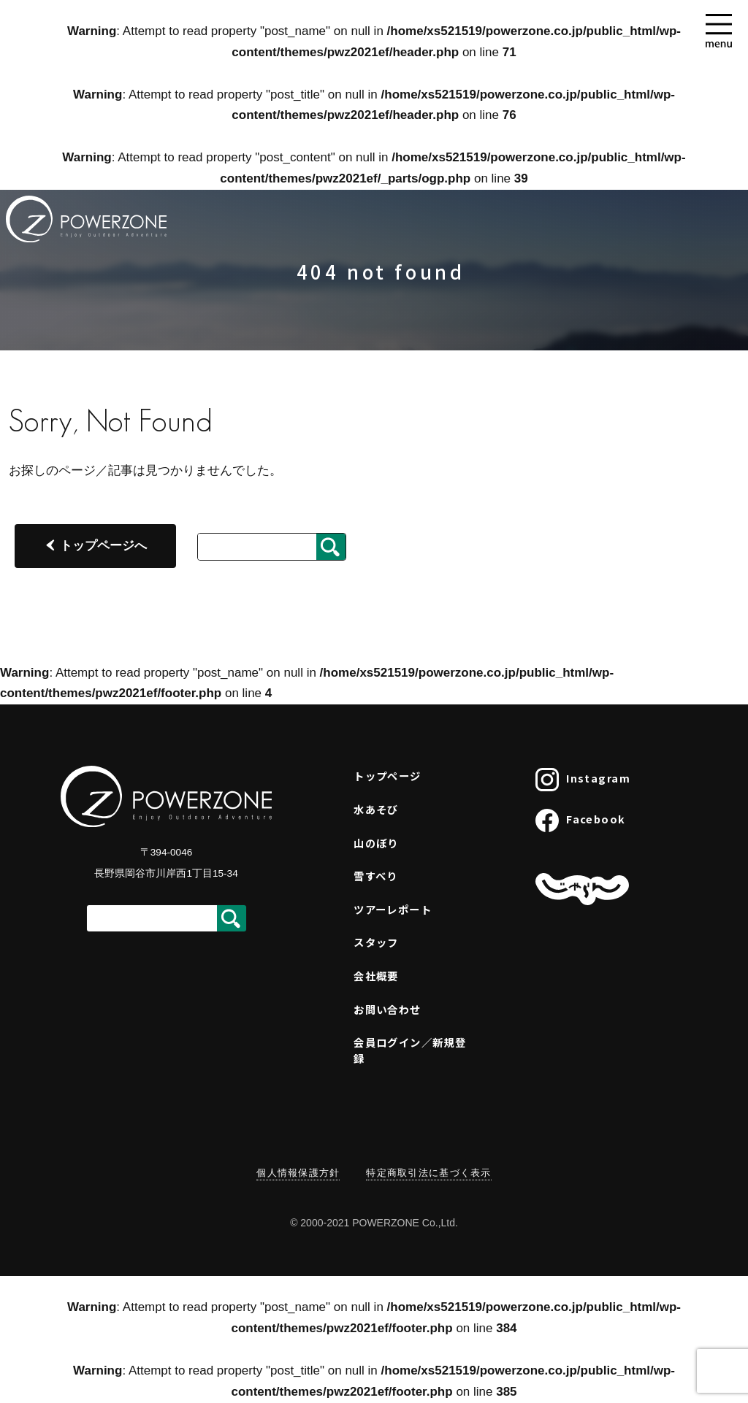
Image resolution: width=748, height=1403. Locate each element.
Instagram (582, 779)
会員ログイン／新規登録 (410, 1050)
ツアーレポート (393, 909)
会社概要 (376, 975)
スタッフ (376, 942)
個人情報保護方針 (298, 1172)
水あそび (376, 809)
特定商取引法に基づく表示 (428, 1172)
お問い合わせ (387, 1009)
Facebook (580, 820)
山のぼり (376, 842)
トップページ (387, 775)
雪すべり (376, 875)
